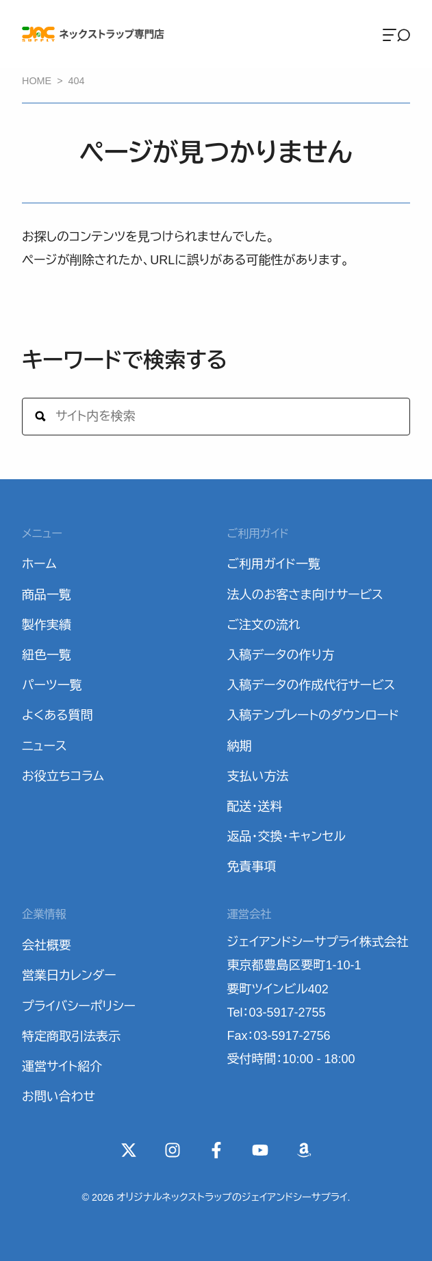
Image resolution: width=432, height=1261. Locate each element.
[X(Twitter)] (128, 1150)
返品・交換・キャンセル (286, 836)
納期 (239, 746)
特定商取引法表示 (71, 1036)
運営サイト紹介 (62, 1066)
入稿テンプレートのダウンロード (313, 715)
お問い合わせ (58, 1097)
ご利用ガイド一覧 (273, 564)
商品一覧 (46, 595)
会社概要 (46, 945)
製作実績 (46, 625)
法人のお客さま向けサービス (305, 595)
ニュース (44, 746)
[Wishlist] (304, 1150)
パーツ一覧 (52, 685)
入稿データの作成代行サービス (311, 685)
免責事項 (252, 867)
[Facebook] (216, 1150)
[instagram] (172, 1150)
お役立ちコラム (63, 776)
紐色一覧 (46, 655)
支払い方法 (258, 776)
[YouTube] (260, 1150)
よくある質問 (57, 715)
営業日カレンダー (69, 975)
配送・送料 (255, 806)
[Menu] (396, 34)
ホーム (39, 564)
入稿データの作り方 (281, 655)
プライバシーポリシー (79, 1006)
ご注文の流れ (264, 625)
